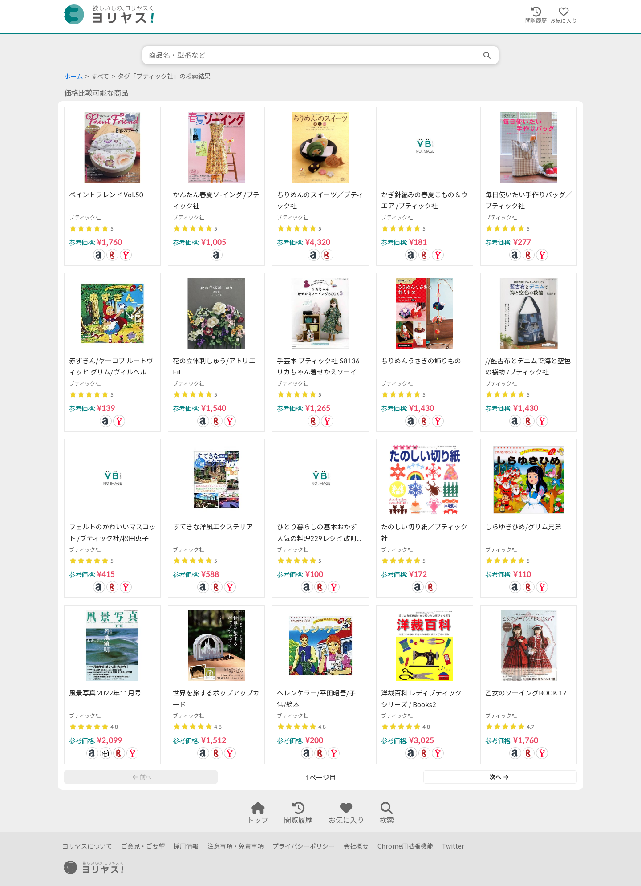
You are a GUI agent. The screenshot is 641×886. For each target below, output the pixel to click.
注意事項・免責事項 (235, 846)
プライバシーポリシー (303, 846)
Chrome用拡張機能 (405, 846)
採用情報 (186, 846)
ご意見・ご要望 (143, 846)
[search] (487, 55)
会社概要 (356, 846)
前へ (142, 776)
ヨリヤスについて (87, 846)
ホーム (73, 76)
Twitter (453, 846)
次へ (499, 776)
